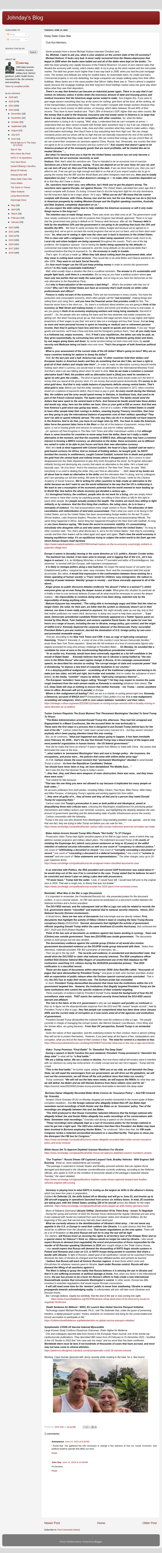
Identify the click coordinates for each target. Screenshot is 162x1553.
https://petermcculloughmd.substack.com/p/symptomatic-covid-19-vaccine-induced (87, 1350)
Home (101, 1523)
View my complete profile (17, 86)
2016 (11, 253)
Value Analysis (18, 191)
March (14, 213)
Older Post (149, 1523)
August (15, 130)
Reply (54, 1453)
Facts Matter (17, 183)
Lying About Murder (20, 196)
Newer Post (52, 1523)
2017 (11, 248)
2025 (11, 101)
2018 (11, 244)
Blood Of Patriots (19, 170)
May (13, 205)
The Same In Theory (20, 187)
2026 (11, 97)
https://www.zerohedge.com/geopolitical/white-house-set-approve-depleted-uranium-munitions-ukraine (98, 1153)
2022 (11, 227)
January (15, 222)
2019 (11, 240)
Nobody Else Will (19, 175)
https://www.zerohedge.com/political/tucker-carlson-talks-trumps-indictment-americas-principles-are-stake (99, 826)
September (16, 126)
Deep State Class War (21, 179)
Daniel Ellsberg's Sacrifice (23, 166)
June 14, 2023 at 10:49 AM (75, 1462)
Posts (11, 34)
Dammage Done (18, 200)
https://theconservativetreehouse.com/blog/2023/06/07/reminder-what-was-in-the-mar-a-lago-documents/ (99, 1043)
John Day (56, 1462)
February (16, 218)
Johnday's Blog (25, 18)
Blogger (98, 1542)
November (16, 118)
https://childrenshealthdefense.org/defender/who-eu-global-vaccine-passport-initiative (89, 1320)
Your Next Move (18, 162)
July (13, 134)
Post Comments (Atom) (68, 1530)
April (13, 209)
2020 (11, 236)
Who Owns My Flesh (21, 153)
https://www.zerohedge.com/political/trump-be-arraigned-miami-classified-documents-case (91, 863)
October (15, 122)
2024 (11, 106)
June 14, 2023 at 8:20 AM (77, 1441)
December (16, 113)
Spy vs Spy (16, 149)
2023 (11, 110)
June (13, 139)
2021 (11, 231)
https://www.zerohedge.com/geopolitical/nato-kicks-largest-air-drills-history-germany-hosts (102, 1206)
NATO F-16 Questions (21, 158)
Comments (13, 39)
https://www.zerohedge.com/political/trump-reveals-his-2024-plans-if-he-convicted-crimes (91, 886)
